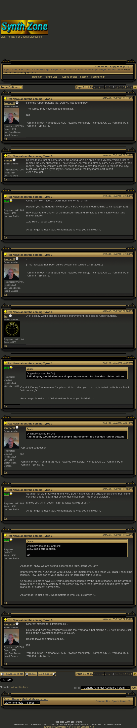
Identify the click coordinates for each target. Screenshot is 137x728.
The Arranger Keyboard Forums (54, 69)
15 (128, 87)
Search (84, 76)
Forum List (50, 76)
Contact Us (103, 701)
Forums (26, 69)
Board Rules (12, 699)
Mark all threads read (35, 699)
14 (124, 87)
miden (8, 160)
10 (109, 87)
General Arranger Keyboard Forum (98, 69)
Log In (128, 66)
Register (37, 76)
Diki (20, 687)
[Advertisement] (99, 29)
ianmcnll (9, 103)
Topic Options (11, 87)
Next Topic (47, 673)
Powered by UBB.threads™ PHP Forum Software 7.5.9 (68, 727)
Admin (14, 687)
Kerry (25, 687)
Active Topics (69, 76)
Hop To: (76, 688)
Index (30, 673)
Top (5, 138)
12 (116, 87)
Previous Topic (12, 673)
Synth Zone (11, 69)
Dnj (6, 316)
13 (120, 87)
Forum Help (98, 76)
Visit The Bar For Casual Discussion (21, 36)
